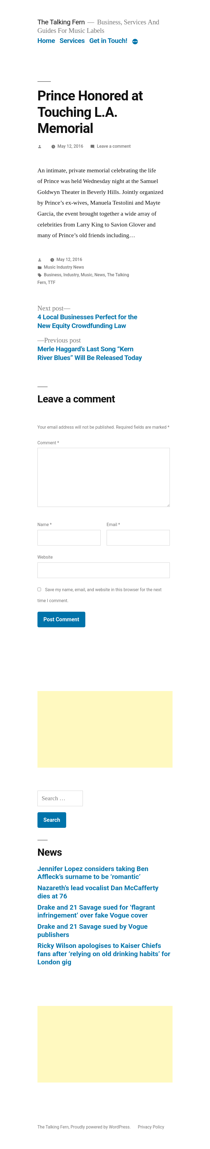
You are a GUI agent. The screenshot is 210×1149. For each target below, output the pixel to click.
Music (86, 274)
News (99, 274)
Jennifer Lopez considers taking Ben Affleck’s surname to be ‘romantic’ (92, 873)
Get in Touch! (108, 41)
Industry (71, 274)
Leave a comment (114, 146)
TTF (52, 282)
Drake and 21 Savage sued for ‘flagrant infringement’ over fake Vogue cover (96, 911)
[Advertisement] (105, 729)
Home (46, 41)
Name (44, 524)
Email (113, 524)
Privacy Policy (151, 1127)
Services (72, 41)
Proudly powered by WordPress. (101, 1127)
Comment (48, 442)
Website (45, 557)
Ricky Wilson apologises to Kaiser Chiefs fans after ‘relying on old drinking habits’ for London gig (103, 954)
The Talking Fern (61, 22)
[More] (135, 42)
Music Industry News (64, 267)
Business (53, 274)
